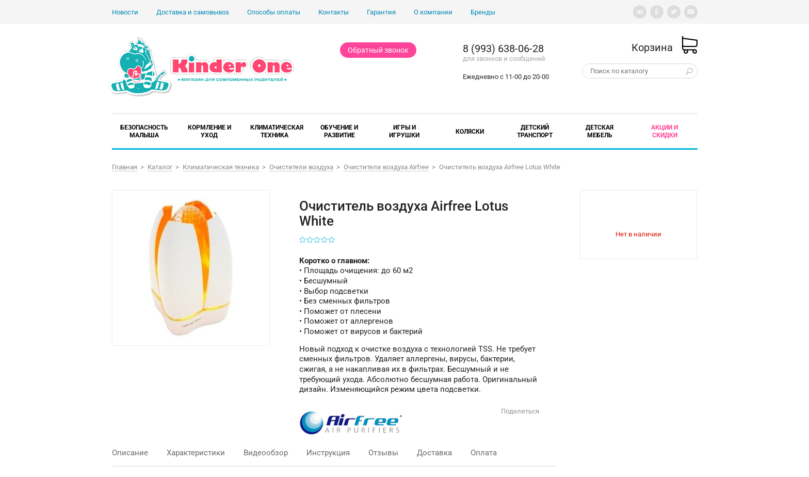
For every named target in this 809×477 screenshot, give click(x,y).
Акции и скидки (664, 131)
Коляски (470, 131)
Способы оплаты (273, 12)
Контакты (333, 12)
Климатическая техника (276, 131)
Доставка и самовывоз (192, 12)
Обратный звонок (378, 50)
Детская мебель (599, 131)
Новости (125, 12)
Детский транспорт (535, 131)
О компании (433, 12)
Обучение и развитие (339, 131)
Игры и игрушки (404, 131)
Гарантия (381, 12)
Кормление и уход (209, 131)
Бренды (483, 12)
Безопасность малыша (144, 131)
